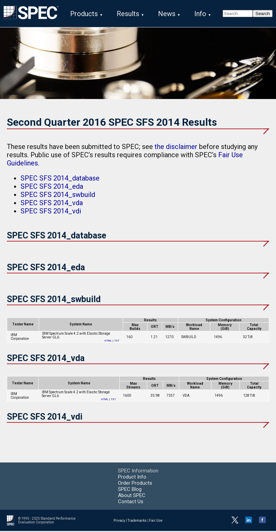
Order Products (135, 484)
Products (84, 14)
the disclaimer (176, 148)
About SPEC (131, 496)
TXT (116, 341)
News (166, 14)
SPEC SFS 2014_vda (52, 204)
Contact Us (130, 502)
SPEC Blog (130, 490)
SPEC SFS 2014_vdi (51, 212)
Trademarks (137, 521)
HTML (108, 341)
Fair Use (155, 521)
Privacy (119, 521)
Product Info (132, 478)
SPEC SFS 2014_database (60, 179)
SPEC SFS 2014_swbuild (58, 195)
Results (128, 14)
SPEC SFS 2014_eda (52, 187)
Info (200, 14)
